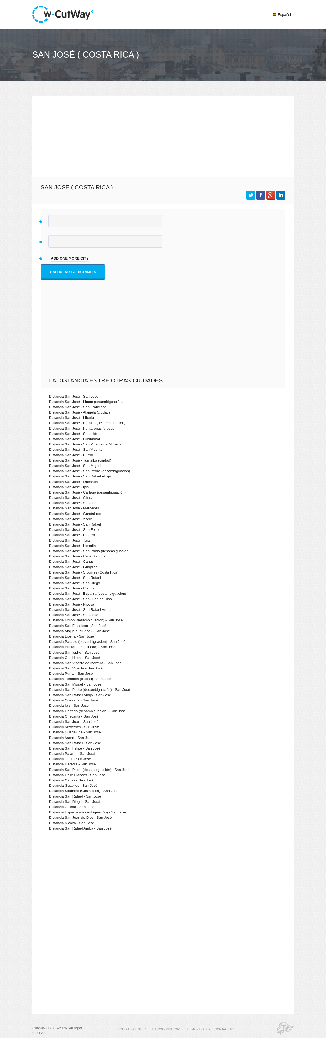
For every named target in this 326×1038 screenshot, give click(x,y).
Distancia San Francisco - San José (77, 626)
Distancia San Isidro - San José (74, 652)
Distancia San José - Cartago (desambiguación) (87, 492)
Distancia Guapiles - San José (73, 785)
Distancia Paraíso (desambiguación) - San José (87, 641)
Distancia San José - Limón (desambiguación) (86, 402)
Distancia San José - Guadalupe (75, 514)
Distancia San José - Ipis (69, 487)
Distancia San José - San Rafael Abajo (80, 476)
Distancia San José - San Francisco (77, 407)
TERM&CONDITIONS (166, 1029)
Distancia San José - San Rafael (75, 524)
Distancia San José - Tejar (70, 540)
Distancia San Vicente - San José (76, 668)
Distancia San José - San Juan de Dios (80, 599)
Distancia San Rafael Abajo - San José (80, 695)
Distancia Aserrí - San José (71, 738)
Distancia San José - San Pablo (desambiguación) (89, 551)
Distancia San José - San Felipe (74, 529)
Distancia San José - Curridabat (74, 439)
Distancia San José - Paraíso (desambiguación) (87, 423)
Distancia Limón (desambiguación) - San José (86, 620)
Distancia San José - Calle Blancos (77, 556)
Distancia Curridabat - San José (74, 658)
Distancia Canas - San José (71, 780)
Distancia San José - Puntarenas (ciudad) (82, 428)
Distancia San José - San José (73, 396)
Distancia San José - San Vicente (76, 449)
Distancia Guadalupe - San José (75, 732)
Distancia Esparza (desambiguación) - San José (87, 812)
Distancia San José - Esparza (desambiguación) (87, 593)
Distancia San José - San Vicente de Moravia (85, 444)
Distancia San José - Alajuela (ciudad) (79, 412)
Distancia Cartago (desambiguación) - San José (87, 711)
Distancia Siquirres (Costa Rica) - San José (83, 791)
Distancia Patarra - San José (72, 753)
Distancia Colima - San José (71, 807)
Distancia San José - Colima (71, 588)
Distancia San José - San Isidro (74, 434)
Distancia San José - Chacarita (73, 498)
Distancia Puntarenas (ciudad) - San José (82, 647)
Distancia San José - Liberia (71, 417)
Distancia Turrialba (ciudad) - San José (80, 679)
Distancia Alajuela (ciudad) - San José (79, 631)
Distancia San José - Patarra (72, 535)
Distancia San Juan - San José (73, 722)
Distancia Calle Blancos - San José (77, 775)
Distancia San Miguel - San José (75, 684)
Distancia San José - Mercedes (74, 508)
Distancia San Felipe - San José (74, 748)
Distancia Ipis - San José (69, 705)
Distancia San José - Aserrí (71, 519)
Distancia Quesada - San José (73, 700)
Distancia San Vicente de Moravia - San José (85, 663)
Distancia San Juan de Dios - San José (80, 817)
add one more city (70, 258)
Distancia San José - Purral (71, 455)
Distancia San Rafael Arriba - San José (80, 828)
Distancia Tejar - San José (70, 759)
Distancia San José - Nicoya (71, 604)
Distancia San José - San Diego (74, 583)
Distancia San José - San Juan (73, 503)
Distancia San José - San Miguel (75, 466)
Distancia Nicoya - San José (71, 823)
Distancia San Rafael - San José (75, 743)
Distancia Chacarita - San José (73, 716)
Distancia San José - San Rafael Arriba (80, 610)
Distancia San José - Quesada (73, 482)
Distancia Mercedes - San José (74, 727)
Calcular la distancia (73, 272)
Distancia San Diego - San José (74, 802)
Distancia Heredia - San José (72, 764)
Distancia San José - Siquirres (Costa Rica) (83, 572)
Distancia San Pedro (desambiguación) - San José (89, 690)
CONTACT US (224, 1029)
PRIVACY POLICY (198, 1029)
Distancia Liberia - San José (71, 636)
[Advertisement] (163, 135)
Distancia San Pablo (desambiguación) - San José (89, 770)
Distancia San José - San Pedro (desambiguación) (89, 471)
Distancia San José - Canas (71, 561)
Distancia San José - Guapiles (73, 567)
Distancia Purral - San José (71, 673)
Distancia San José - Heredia (72, 546)
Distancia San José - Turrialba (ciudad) (80, 460)
